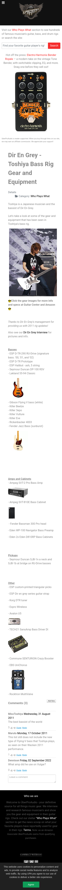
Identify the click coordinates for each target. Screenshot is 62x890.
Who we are (31, 796)
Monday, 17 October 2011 (32, 733)
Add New (51, 701)
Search (54, 45)
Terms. (27, 830)
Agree (31, 886)
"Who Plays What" (46, 818)
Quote (18, 728)
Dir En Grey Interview (35, 332)
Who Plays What (21, 30)
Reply (24, 728)
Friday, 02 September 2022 (35, 760)
